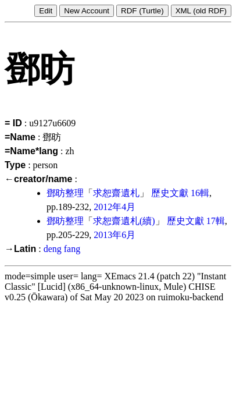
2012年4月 (114, 207)
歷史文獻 (169, 193)
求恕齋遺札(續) (124, 221)
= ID (13, 123)
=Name (20, 137)
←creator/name (39, 179)
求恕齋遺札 (116, 193)
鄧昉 (56, 193)
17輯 (215, 221)
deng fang (62, 249)
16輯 (200, 193)
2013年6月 (114, 235)
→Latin (20, 249)
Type (15, 165)
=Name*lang (31, 151)
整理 (74, 193)
